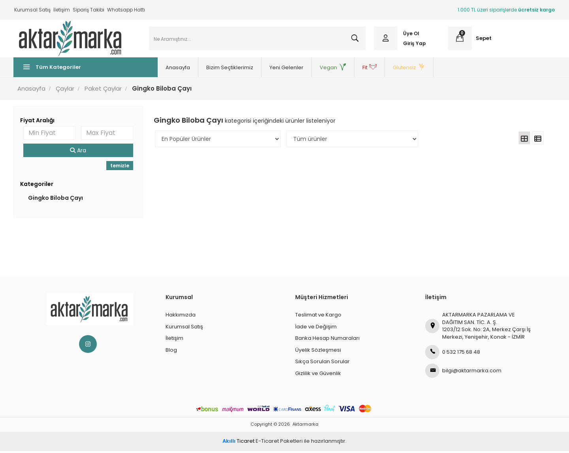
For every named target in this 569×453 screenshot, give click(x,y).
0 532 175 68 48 (452, 354)
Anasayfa (169, 69)
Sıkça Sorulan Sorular (322, 363)
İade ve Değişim (316, 328)
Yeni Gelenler (278, 69)
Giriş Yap (414, 44)
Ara (79, 152)
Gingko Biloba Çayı (56, 200)
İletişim (61, 9)
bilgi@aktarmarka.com (463, 373)
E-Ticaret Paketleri (279, 443)
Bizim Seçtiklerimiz (221, 69)
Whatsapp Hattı (126, 9)
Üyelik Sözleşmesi (318, 352)
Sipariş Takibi (88, 9)
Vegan (324, 69)
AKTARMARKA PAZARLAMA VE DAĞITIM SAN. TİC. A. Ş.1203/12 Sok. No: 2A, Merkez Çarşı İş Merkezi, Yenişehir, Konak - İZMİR (478, 328)
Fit (361, 69)
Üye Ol (411, 34)
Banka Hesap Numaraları (327, 340)
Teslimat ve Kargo (318, 316)
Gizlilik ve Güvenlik (318, 375)
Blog (171, 352)
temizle (120, 167)
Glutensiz (400, 69)
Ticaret (238, 443)
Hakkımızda (181, 316)
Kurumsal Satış (32, 9)
